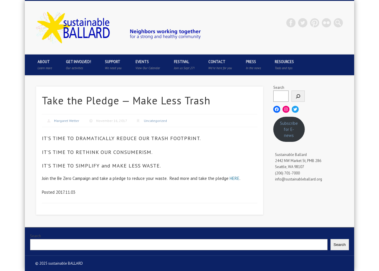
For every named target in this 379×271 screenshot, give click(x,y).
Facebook (291, 22)
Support (113, 64)
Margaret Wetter (66, 120)
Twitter (302, 22)
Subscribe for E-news (289, 129)
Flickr (326, 22)
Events (147, 64)
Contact (220, 64)
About (45, 64)
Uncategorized (155, 120)
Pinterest (314, 22)
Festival (184, 64)
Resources (284, 64)
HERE (234, 178)
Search (278, 87)
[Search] (298, 96)
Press (253, 64)
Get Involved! (78, 64)
